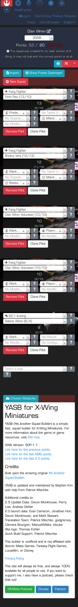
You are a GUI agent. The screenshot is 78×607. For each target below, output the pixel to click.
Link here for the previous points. (28, 449)
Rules (31, 22)
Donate (43, 589)
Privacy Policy (14, 558)
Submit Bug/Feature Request (55, 16)
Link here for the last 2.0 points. (28, 458)
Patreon (60, 589)
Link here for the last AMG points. (28, 454)
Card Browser (49, 22)
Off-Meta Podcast (20, 589)
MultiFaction (23, 10)
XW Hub (34, 437)
